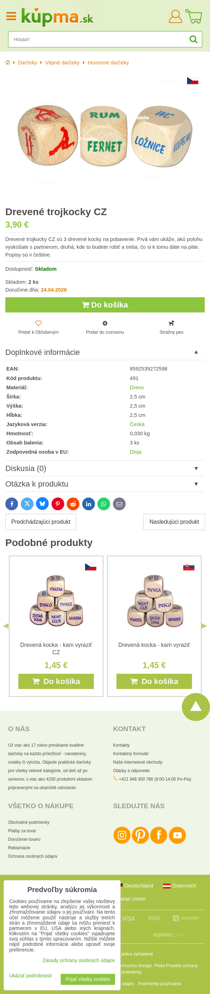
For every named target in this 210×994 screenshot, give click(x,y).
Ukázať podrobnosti (30, 975)
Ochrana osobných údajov (32, 856)
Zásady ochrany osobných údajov (78, 960)
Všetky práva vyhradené (130, 954)
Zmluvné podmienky (123, 972)
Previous (5, 626)
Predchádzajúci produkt (40, 522)
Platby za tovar (22, 830)
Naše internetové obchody (137, 762)
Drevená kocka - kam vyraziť (154, 645)
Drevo (137, 387)
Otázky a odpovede (131, 770)
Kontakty (121, 745)
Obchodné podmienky (28, 822)
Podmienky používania (159, 983)
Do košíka (105, 304)
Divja (136, 452)
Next (204, 626)
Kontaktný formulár (131, 753)
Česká (137, 424)
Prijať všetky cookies (88, 979)
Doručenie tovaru (24, 839)
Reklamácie (19, 847)
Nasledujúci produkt (174, 522)
